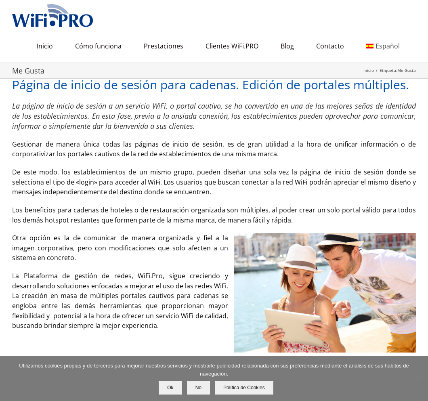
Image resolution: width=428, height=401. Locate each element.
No (198, 388)
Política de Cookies (244, 388)
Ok (170, 388)
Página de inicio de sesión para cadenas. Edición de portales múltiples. (210, 84)
